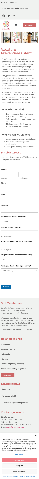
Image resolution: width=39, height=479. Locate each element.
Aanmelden (5, 345)
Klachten (4, 359)
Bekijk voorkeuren (19, 472)
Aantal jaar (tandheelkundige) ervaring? (16, 266)
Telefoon (5, 205)
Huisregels (5, 354)
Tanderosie (6, 389)
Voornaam (4, 178)
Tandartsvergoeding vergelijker (13, 369)
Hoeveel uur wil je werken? (11, 228)
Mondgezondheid (9, 396)
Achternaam (24, 178)
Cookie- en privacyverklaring (10, 476)
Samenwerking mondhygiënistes (15, 403)
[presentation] (17, 283)
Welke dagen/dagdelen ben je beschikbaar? (17, 241)
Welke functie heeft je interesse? (13, 217)
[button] (36, 435)
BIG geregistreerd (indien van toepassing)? (17, 255)
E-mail (4, 194)
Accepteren (19, 460)
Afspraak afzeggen (8, 349)
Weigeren (19, 466)
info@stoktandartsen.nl (15, 427)
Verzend (6, 287)
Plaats (4, 183)
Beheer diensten (18, 454)
